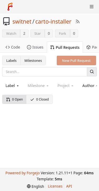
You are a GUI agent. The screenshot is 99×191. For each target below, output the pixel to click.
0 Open (14, 99)
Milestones (33, 60)
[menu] (35, 186)
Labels (11, 60)
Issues (35, 47)
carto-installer (53, 21)
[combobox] (12, 85)
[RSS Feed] (77, 21)
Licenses (55, 186)
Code (13, 47)
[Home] (10, 6)
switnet (21, 21)
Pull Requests (64, 47)
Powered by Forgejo (22, 172)
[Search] (92, 71)
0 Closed (39, 99)
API (69, 186)
